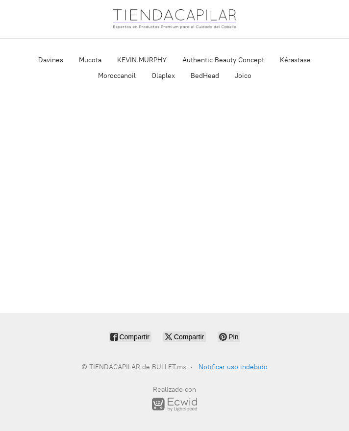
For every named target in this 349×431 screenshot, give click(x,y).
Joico (243, 76)
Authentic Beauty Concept (223, 60)
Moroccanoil (117, 76)
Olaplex (163, 76)
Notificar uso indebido (233, 367)
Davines (50, 60)
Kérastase (295, 60)
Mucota (90, 60)
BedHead (205, 76)
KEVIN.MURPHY (142, 60)
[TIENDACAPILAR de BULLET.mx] (174, 19)
